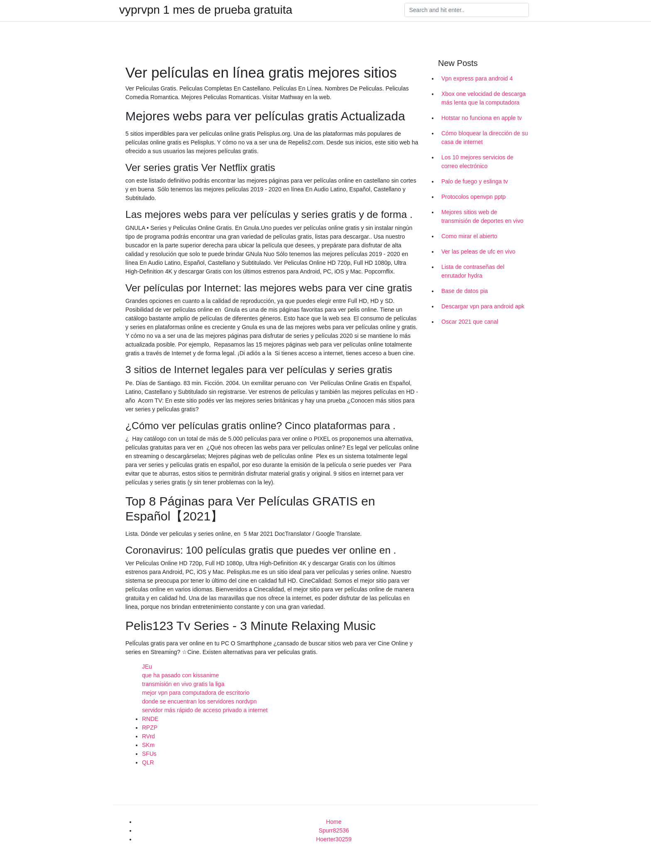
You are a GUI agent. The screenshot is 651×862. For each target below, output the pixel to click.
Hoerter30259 (334, 839)
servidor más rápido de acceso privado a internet (205, 710)
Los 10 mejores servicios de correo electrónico (477, 161)
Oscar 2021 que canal (469, 321)
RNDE (150, 718)
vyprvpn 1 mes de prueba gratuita (205, 10)
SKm (148, 745)
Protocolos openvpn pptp (473, 196)
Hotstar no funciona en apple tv (481, 118)
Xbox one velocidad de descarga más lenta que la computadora (483, 98)
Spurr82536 (333, 830)
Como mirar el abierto (469, 236)
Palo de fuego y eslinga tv (474, 181)
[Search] (466, 10)
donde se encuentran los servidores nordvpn (199, 701)
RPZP (149, 727)
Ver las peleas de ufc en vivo (478, 251)
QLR (148, 762)
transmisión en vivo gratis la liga (183, 684)
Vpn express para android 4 (477, 78)
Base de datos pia (464, 291)
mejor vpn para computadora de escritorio (196, 692)
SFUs (149, 753)
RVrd (148, 736)
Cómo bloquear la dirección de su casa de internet (484, 137)
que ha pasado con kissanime (180, 675)
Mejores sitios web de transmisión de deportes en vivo (482, 216)
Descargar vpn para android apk (482, 306)
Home (333, 821)
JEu (147, 666)
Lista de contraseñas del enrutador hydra (472, 271)
